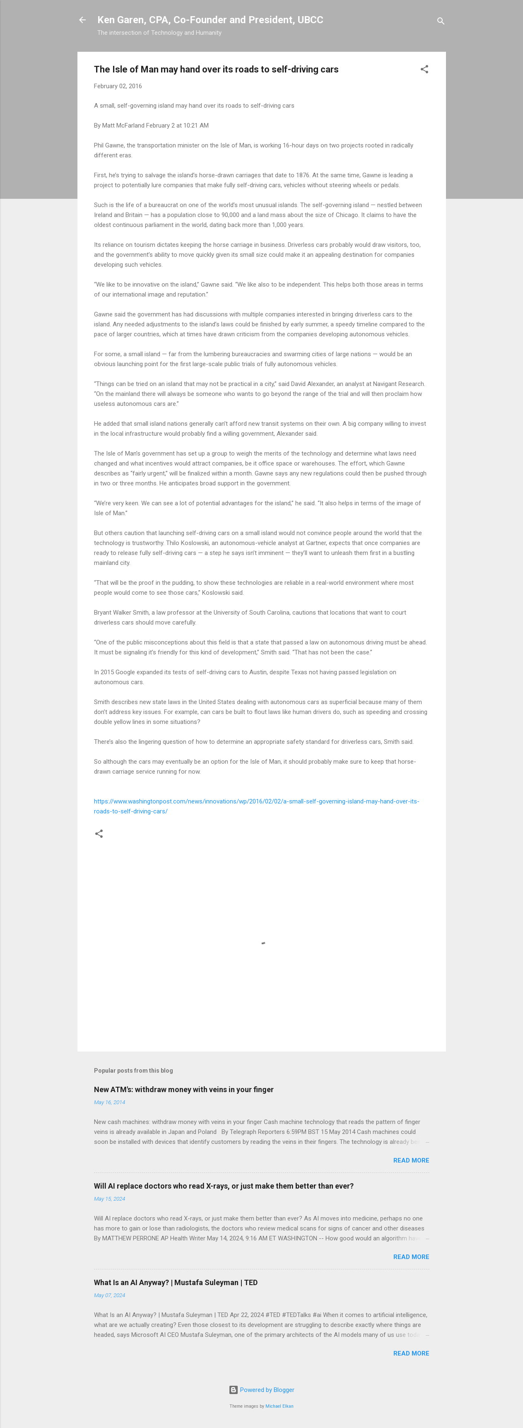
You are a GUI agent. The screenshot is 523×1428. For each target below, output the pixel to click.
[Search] (441, 22)
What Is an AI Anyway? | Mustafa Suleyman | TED (176, 1282)
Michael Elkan (279, 1406)
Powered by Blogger (261, 1390)
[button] (424, 70)
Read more (411, 1160)
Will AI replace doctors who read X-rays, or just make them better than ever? (224, 1186)
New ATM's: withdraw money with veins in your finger (184, 1089)
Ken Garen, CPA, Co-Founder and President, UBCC (210, 20)
